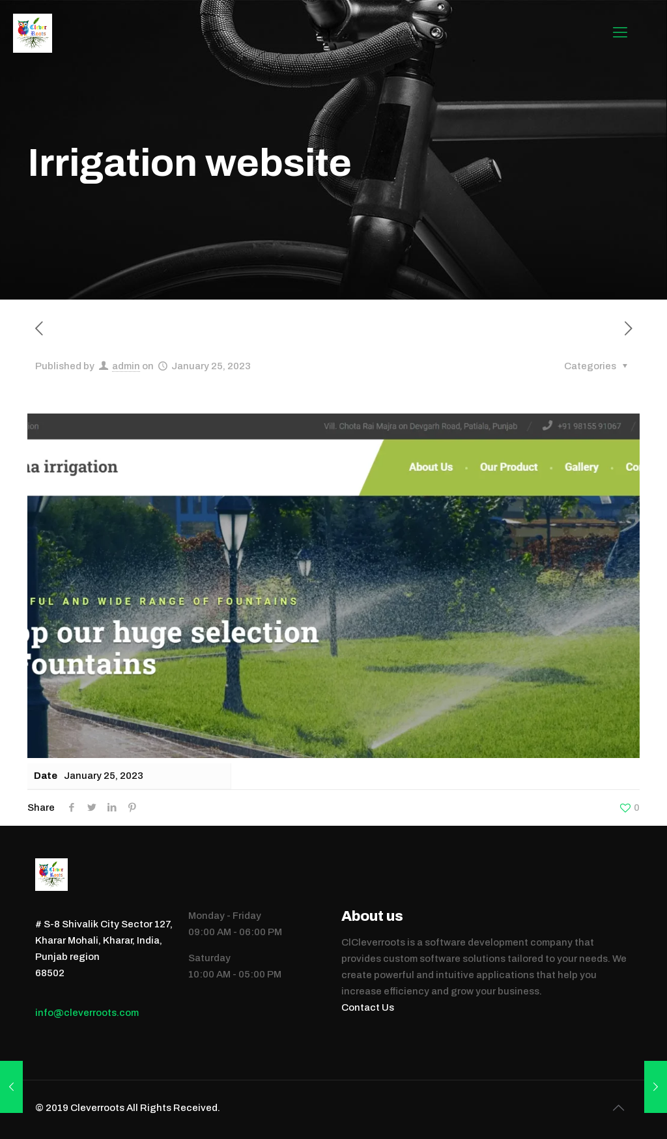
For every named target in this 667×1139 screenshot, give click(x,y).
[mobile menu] (620, 32)
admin (126, 366)
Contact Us (367, 1007)
